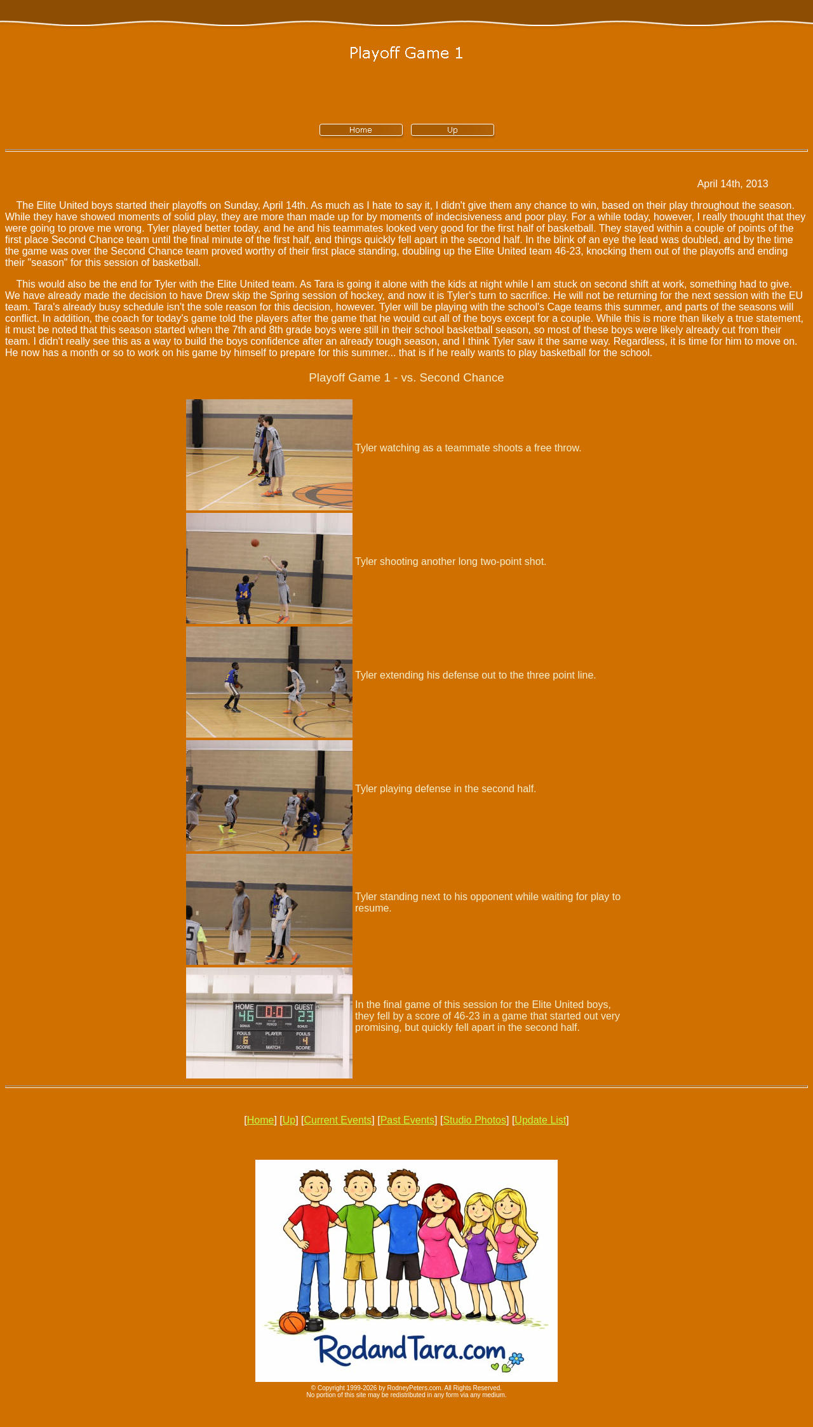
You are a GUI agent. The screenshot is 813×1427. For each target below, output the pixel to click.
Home (260, 1120)
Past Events (407, 1120)
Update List (540, 1120)
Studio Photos (474, 1120)
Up (289, 1120)
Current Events (338, 1120)
